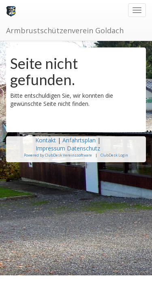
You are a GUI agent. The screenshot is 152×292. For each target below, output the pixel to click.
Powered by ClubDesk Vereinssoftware (58, 155)
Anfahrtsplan (79, 140)
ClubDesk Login (114, 155)
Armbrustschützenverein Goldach (65, 30)
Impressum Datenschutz (69, 148)
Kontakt (45, 140)
